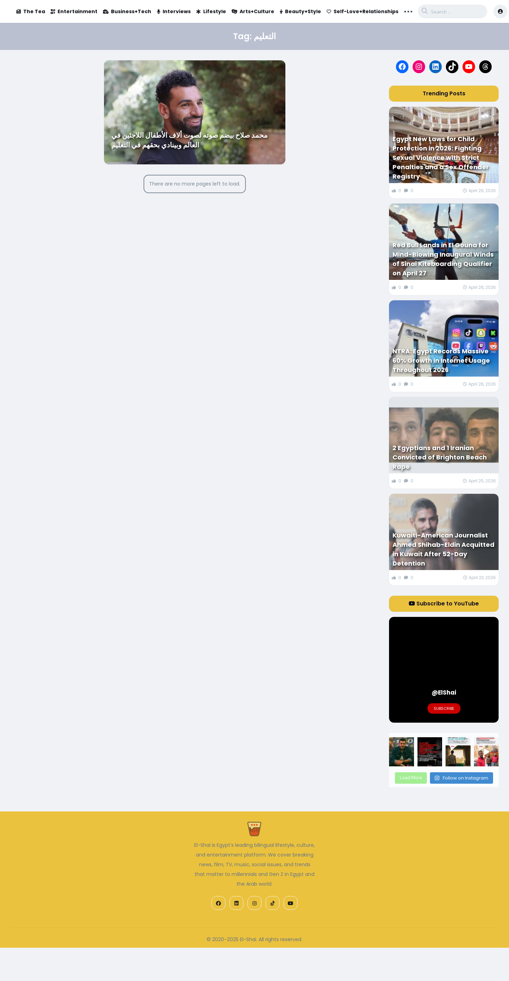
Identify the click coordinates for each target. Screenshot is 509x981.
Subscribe (444, 708)
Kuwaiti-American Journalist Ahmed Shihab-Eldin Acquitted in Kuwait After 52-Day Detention (443, 549)
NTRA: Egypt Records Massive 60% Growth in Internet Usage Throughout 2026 (441, 360)
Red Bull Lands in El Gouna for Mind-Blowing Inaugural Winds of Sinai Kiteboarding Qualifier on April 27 (443, 259)
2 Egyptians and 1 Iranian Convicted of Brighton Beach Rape (439, 457)
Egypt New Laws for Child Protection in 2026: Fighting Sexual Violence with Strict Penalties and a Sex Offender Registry (440, 158)
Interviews (174, 11)
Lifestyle (211, 11)
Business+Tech (127, 11)
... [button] (408, 11)
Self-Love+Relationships (362, 11)
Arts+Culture (253, 11)
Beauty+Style (300, 11)
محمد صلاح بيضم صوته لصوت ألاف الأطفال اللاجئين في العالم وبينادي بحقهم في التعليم (189, 140)
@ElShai (444, 692)
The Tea (30, 11)
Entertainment (74, 11)
